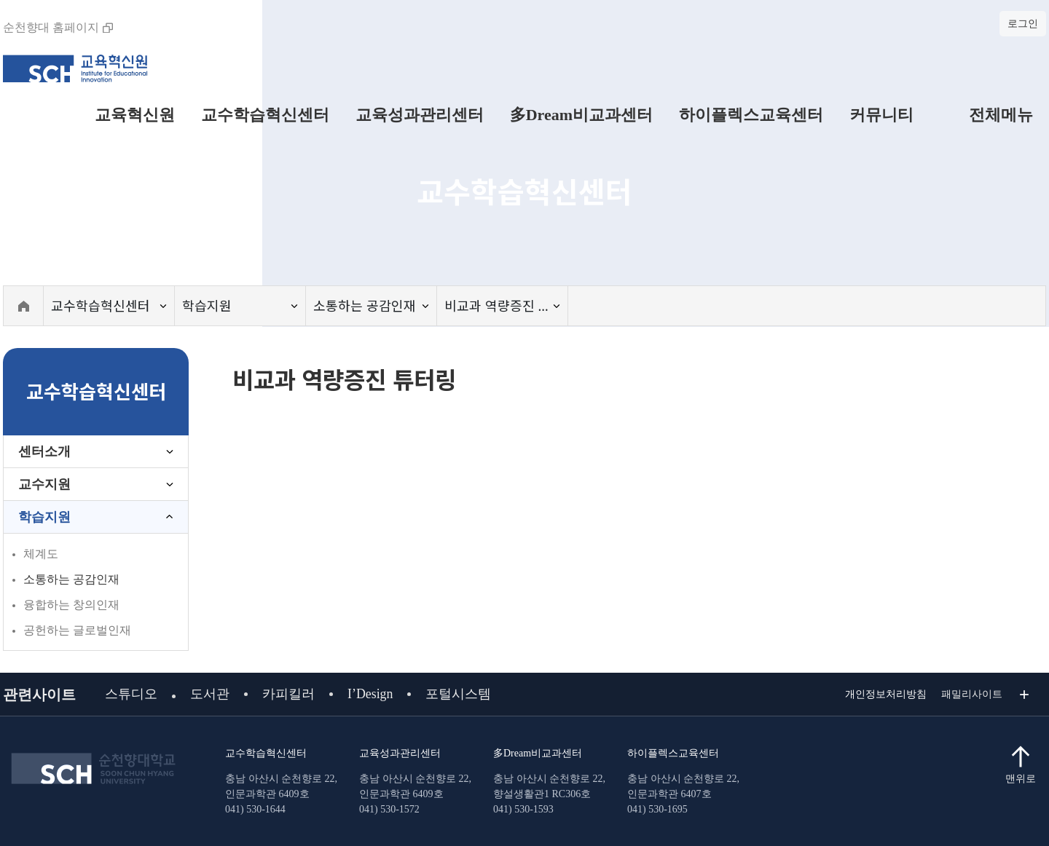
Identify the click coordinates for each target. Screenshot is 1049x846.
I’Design (370, 694)
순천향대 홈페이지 (58, 27)
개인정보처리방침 (886, 694)
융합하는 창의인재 (71, 604)
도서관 (209, 694)
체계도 (40, 553)
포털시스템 (459, 694)
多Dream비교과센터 (581, 115)
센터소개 (44, 451)
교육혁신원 (135, 115)
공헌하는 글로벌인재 (77, 630)
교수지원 (44, 484)
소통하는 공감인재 (71, 579)
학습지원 (44, 517)
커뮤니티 (881, 115)
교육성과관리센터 (419, 115)
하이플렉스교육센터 (751, 115)
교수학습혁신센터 (265, 115)
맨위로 (1020, 778)
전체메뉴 (986, 115)
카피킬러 (288, 694)
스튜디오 (131, 694)
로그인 (1022, 23)
